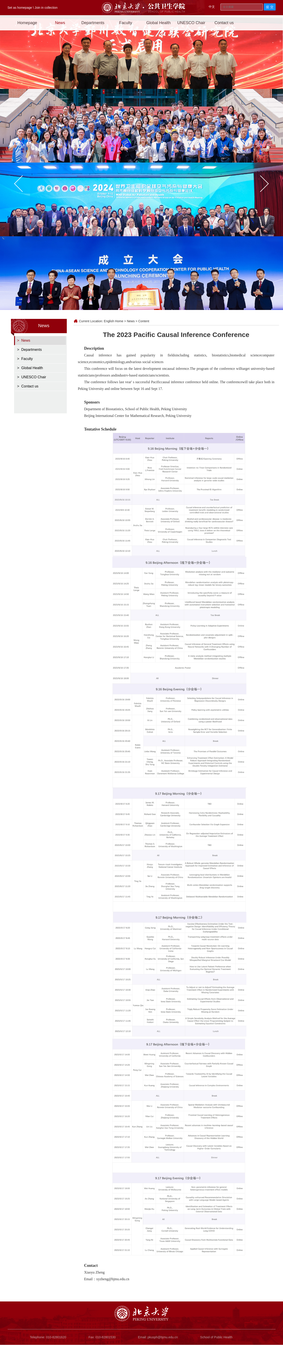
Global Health (158, 23)
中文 (212, 6)
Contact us (224, 23)
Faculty (125, 23)
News (60, 23)
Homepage (27, 23)
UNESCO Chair (191, 23)
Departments (92, 23)
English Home (113, 321)
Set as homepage (20, 7)
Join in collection (46, 7)
